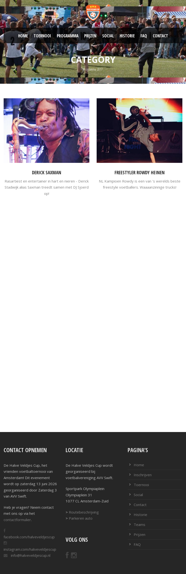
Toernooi (42, 36)
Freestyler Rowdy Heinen (140, 172)
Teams (139, 524)
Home (23, 36)
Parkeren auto (81, 518)
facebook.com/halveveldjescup (29, 536)
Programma (67, 36)
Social (108, 36)
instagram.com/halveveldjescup (30, 549)
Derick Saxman (46, 172)
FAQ (143, 36)
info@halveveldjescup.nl (30, 555)
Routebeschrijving (84, 512)
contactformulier (17, 519)
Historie (127, 36)
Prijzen (90, 36)
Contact (160, 36)
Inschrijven (143, 474)
